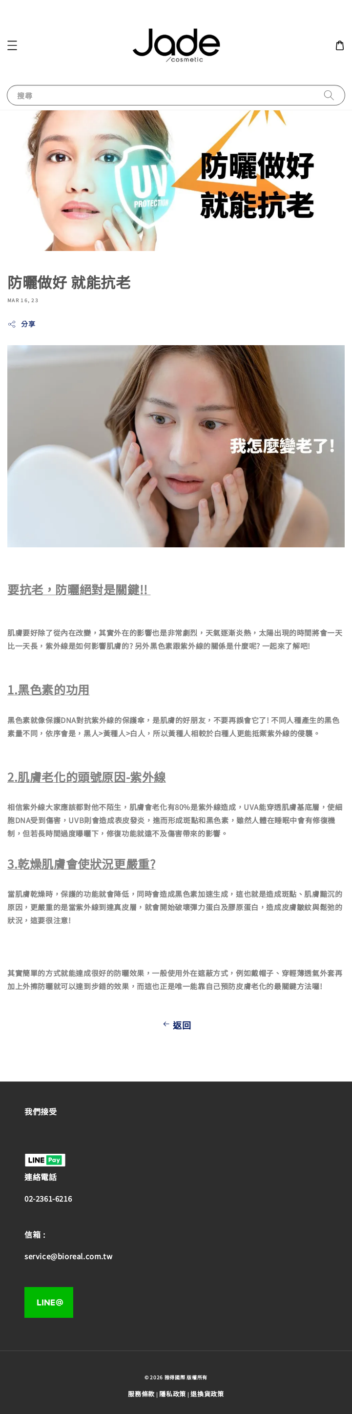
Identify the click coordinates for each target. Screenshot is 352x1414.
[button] (12, 45)
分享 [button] (21, 324)
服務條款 (141, 1393)
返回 (176, 1025)
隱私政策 (172, 1393)
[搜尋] (329, 94)
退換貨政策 (207, 1393)
